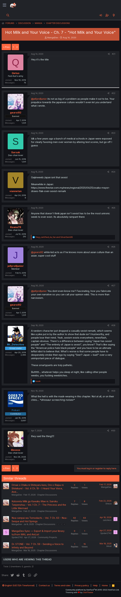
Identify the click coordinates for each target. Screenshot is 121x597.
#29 (113, 391)
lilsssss (15, 449)
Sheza (108, 503)
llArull (109, 546)
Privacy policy (82, 585)
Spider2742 (17, 537)
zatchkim (107, 520)
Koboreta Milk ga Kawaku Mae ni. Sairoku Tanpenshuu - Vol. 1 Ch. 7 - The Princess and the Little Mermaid (39, 505)
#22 (113, 93)
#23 (113, 133)
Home (105, 585)
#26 (113, 247)
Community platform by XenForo (92, 590)
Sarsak (15, 152)
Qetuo (15, 73)
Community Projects (47, 537)
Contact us (44, 585)
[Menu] (4, 5)
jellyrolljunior (16, 265)
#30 (113, 430)
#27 (113, 285)
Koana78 (15, 227)
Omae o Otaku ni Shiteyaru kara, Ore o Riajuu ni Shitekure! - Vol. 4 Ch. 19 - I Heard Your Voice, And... (38, 488)
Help (95, 585)
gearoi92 (15, 112)
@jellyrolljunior (39, 98)
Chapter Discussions (47, 495)
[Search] (8, 15)
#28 (113, 325)
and (54, 237)
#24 (113, 172)
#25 (113, 208)
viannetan (15, 191)
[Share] (109, 54)
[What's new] (113, 15)
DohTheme (88, 592)
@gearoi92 (37, 252)
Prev (7, 47)
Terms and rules (62, 585)
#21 (113, 54)
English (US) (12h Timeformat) (18, 585)
